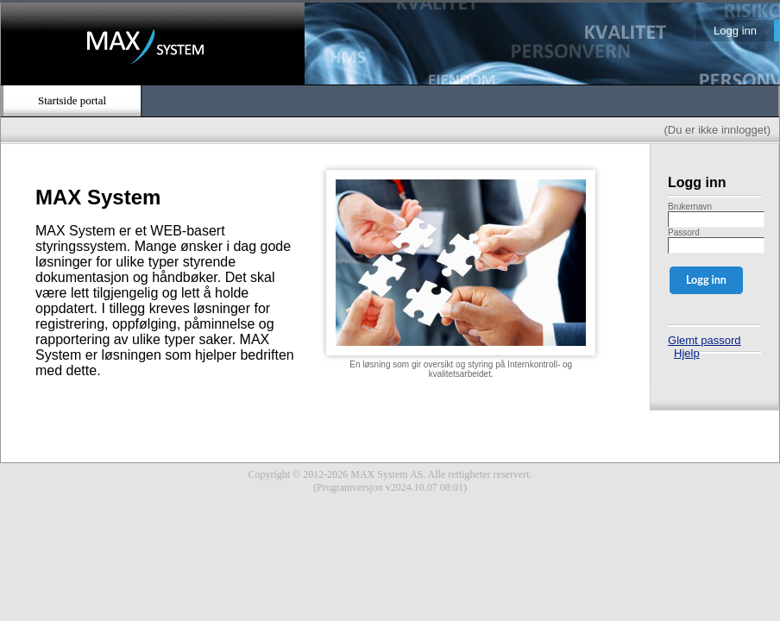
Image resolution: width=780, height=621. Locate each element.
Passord (684, 232)
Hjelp (687, 353)
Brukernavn (690, 206)
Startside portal (72, 100)
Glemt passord (704, 340)
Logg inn (735, 30)
